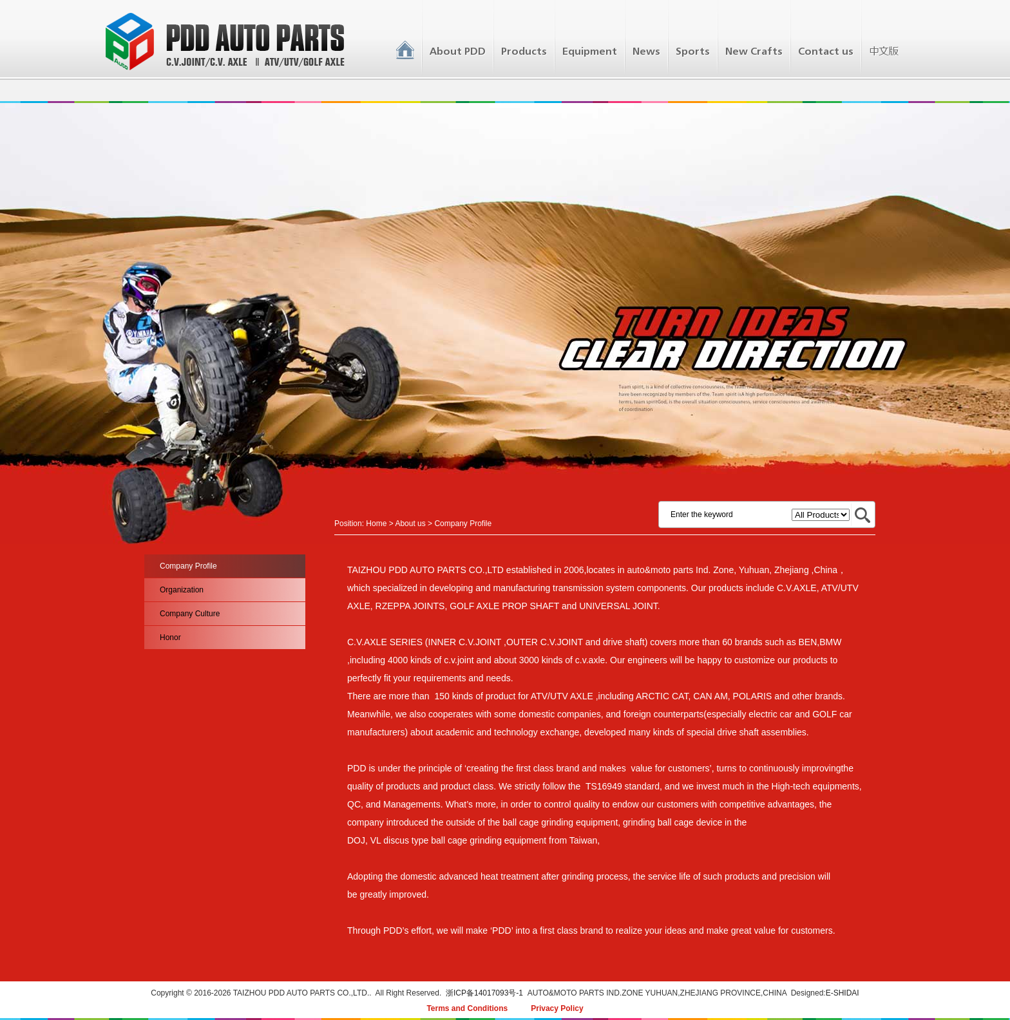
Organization (182, 589)
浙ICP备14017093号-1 (484, 992)
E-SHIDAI (842, 992)
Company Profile (188, 566)
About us (410, 523)
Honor (170, 637)
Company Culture (190, 613)
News (646, 51)
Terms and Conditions (467, 1008)
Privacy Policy (557, 1008)
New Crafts (754, 51)
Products (524, 51)
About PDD (458, 51)
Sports (693, 51)
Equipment (589, 51)
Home (376, 523)
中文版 (883, 51)
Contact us (825, 51)
